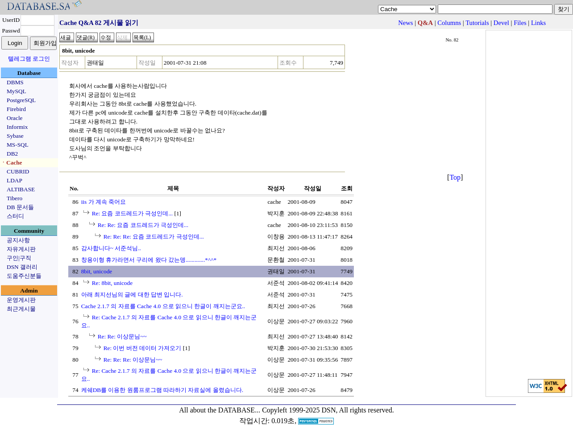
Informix (17, 127)
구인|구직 (19, 258)
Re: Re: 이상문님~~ (122, 336)
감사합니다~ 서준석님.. (111, 248)
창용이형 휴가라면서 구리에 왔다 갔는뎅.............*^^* (148, 259)
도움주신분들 (24, 275)
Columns (449, 22)
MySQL (16, 91)
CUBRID (18, 171)
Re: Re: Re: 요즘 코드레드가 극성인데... (154, 236)
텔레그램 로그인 (29, 58)
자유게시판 (21, 249)
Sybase (15, 135)
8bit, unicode (96, 271)
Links (538, 22)
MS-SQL (18, 144)
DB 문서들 (20, 207)
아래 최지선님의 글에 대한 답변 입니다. (132, 294)
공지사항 (18, 240)
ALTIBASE (21, 189)
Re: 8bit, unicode (112, 283)
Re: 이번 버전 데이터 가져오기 (143, 348)
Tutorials (477, 22)
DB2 (12, 153)
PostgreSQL (21, 100)
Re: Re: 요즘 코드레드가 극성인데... (143, 225)
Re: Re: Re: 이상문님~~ (133, 359)
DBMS (15, 82)
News (405, 22)
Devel (501, 22)
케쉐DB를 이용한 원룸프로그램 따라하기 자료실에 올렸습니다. (162, 390)
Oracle (15, 118)
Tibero (14, 198)
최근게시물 (21, 308)
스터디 (15, 216)
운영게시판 (21, 300)
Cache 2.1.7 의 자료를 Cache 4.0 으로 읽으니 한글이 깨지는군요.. (163, 306)
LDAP (14, 180)
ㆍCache (11, 162)
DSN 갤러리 (22, 267)
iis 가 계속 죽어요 (103, 201)
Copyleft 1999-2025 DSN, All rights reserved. (328, 410)
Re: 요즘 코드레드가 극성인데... (132, 213)
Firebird (16, 109)
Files (520, 22)
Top (455, 177)
